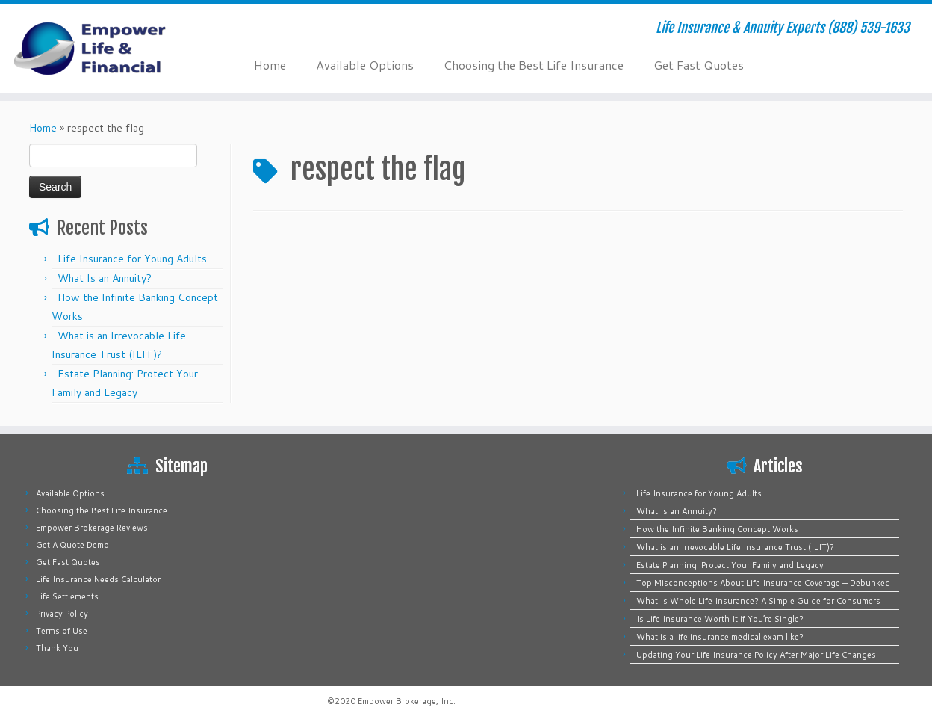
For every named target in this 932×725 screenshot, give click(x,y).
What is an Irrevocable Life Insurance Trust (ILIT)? (735, 547)
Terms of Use (61, 631)
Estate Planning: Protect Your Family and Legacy (730, 565)
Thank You (57, 648)
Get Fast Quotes (698, 64)
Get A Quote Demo (72, 545)
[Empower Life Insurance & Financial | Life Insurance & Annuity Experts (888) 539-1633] (107, 48)
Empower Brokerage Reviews (92, 528)
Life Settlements (67, 596)
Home (270, 64)
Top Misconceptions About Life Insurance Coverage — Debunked (763, 583)
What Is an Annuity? (105, 278)
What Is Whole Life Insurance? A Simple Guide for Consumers (758, 601)
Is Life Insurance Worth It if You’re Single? (720, 619)
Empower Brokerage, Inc (405, 701)
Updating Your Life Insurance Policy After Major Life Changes (756, 655)
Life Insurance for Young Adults (132, 258)
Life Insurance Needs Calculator (98, 579)
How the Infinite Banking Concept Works (717, 529)
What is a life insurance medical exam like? (720, 637)
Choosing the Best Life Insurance (534, 64)
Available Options (365, 64)
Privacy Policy (62, 614)
